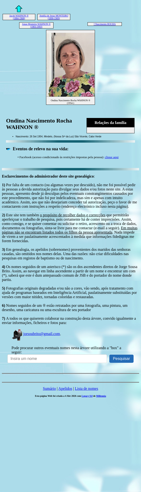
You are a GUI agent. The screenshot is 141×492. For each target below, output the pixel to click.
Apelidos (65, 388)
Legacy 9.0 (87, 396)
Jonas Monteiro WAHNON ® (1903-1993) (36, 25)
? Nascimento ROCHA (105, 24)
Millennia (101, 396)
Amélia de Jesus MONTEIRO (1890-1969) (53, 17)
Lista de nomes (86, 388)
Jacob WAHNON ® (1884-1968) (19, 17)
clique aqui (111, 157)
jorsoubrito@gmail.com (36, 334)
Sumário (49, 388)
